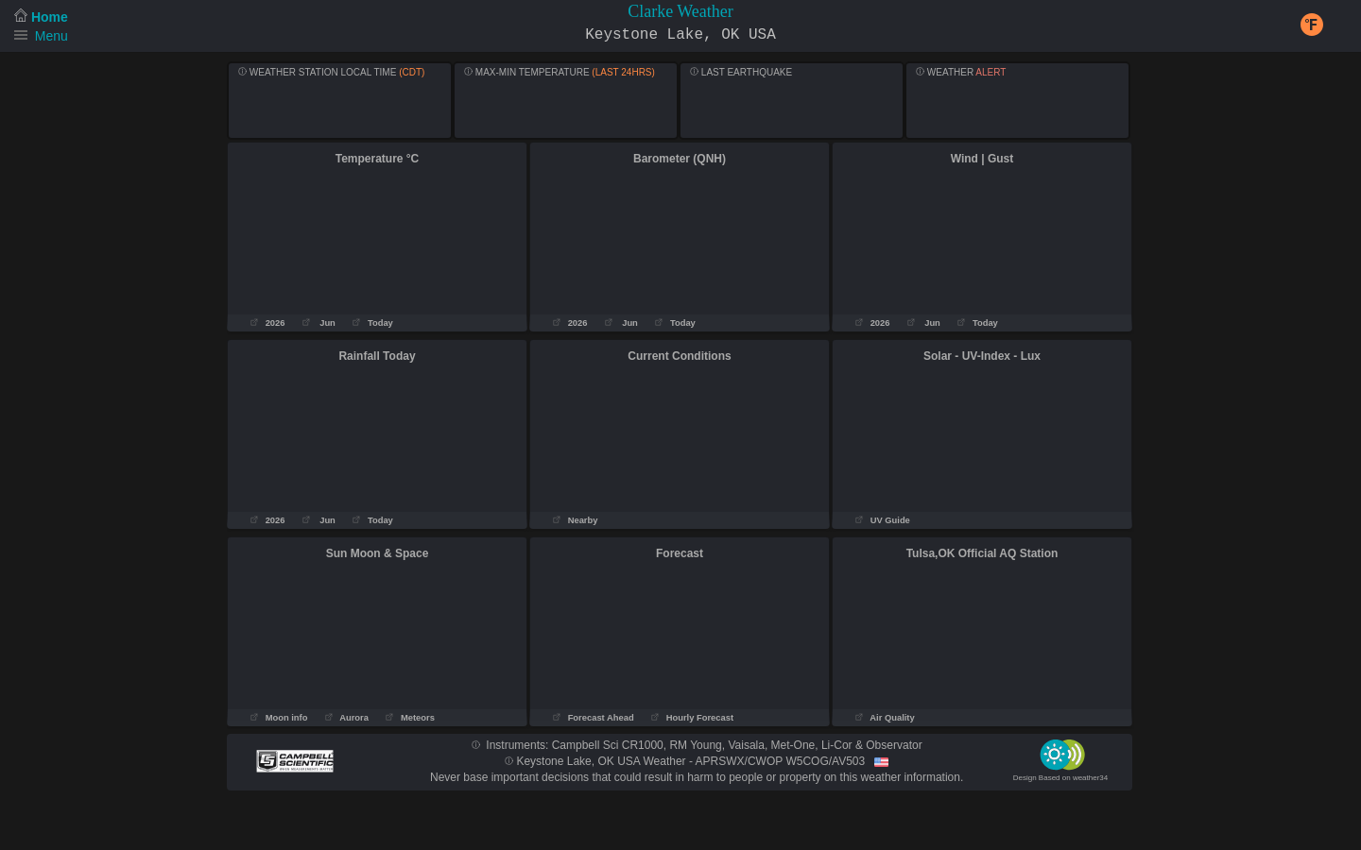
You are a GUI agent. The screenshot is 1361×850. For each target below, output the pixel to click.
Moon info (279, 717)
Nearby (575, 520)
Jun (319, 323)
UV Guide (883, 520)
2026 (267, 323)
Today (372, 323)
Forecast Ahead (593, 717)
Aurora (347, 717)
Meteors (409, 717)
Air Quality (885, 717)
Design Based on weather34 (1061, 778)
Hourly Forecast (693, 717)
